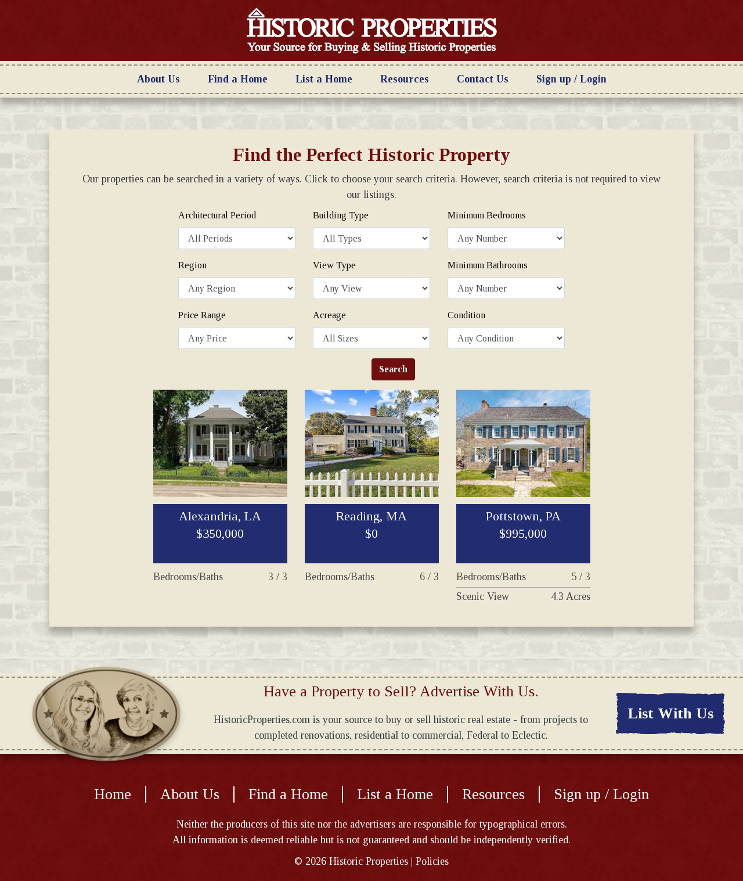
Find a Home (238, 79)
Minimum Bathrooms (488, 265)
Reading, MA (371, 525)
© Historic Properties (351, 861)
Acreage (329, 315)
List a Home (323, 79)
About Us (158, 79)
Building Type (341, 215)
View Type (334, 265)
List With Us (670, 713)
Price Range (202, 315)
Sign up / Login (571, 79)
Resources (404, 79)
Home (112, 794)
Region (192, 265)
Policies (432, 861)
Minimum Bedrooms (487, 215)
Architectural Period (217, 215)
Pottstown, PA (523, 525)
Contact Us (482, 79)
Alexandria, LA (220, 525)
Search (393, 369)
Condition (466, 315)
